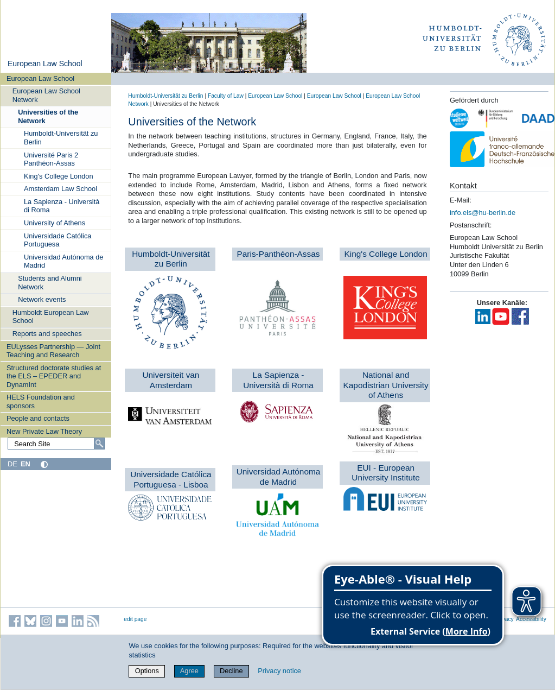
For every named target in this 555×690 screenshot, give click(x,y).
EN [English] (25, 464)
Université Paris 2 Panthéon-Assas (51, 159)
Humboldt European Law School (50, 316)
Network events (42, 299)
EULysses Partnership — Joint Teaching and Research (53, 351)
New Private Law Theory (44, 431)
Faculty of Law (226, 96)
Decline (231, 671)
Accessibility (531, 619)
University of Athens (54, 223)
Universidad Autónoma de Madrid (64, 261)
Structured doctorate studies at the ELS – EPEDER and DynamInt (54, 376)
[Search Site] (56, 444)
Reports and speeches (47, 334)
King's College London (58, 176)
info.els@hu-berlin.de (482, 212)
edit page (135, 619)
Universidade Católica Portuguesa (57, 240)
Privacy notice (279, 671)
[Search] (99, 444)
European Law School (45, 63)
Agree (189, 671)
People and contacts (38, 418)
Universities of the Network (48, 116)
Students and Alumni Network (49, 282)
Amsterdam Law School (60, 189)
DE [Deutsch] (12, 464)
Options (147, 671)
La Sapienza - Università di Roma (61, 206)
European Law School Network (46, 95)
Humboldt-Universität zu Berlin (61, 137)
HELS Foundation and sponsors (41, 401)
